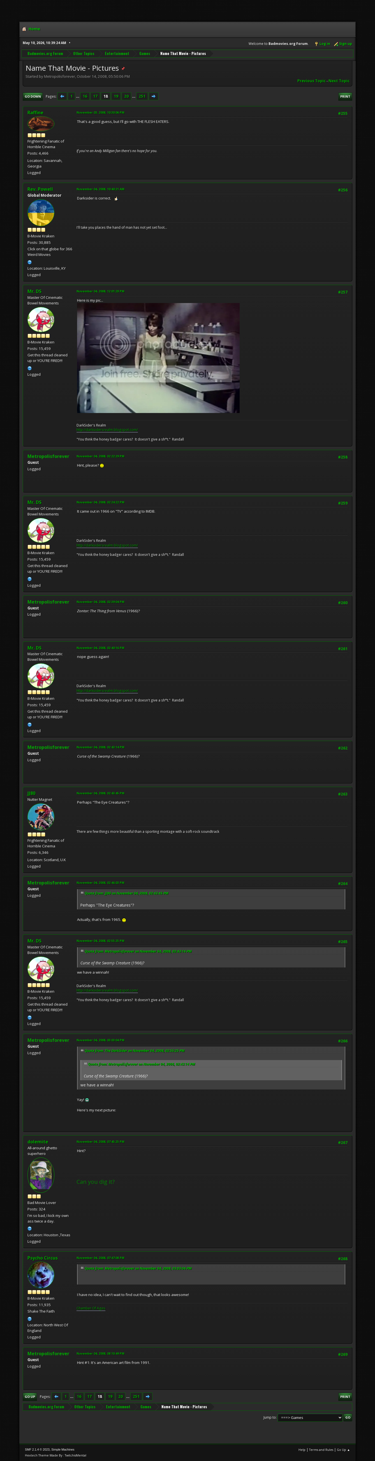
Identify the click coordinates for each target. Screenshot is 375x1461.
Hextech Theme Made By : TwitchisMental (55, 1455)
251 (142, 96)
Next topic (338, 80)
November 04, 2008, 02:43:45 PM (100, 793)
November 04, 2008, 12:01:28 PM (100, 291)
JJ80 (31, 793)
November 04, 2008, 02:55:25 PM (100, 941)
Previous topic (311, 80)
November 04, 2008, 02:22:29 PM (100, 456)
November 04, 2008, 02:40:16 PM (100, 648)
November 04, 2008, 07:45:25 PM (100, 1141)
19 (116, 96)
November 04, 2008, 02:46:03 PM (100, 882)
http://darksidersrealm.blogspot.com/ (107, 429)
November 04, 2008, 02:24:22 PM (100, 502)
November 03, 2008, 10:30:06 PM (100, 112)
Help (301, 1450)
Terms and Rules (321, 1450)
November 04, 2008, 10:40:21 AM (100, 189)
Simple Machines (62, 1449)
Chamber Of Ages (91, 1308)
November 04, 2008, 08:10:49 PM (100, 1353)
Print (345, 96)
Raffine (35, 112)
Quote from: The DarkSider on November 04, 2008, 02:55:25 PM (135, 1050)
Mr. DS (34, 291)
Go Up (30, 1397)
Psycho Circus (42, 1258)
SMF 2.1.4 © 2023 (37, 1449)
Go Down (33, 96)
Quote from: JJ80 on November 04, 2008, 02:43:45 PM (126, 893)
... (78, 96)
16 (85, 96)
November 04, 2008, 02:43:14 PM (100, 747)
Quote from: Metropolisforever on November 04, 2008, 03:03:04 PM (138, 1268)
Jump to (269, 1417)
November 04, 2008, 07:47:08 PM (100, 1258)
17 (95, 96)
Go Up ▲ (343, 1450)
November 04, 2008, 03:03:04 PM (100, 1040)
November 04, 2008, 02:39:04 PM (100, 602)
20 (126, 96)
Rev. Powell (40, 189)
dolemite (37, 1142)
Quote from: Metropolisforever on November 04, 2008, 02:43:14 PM (138, 951)
